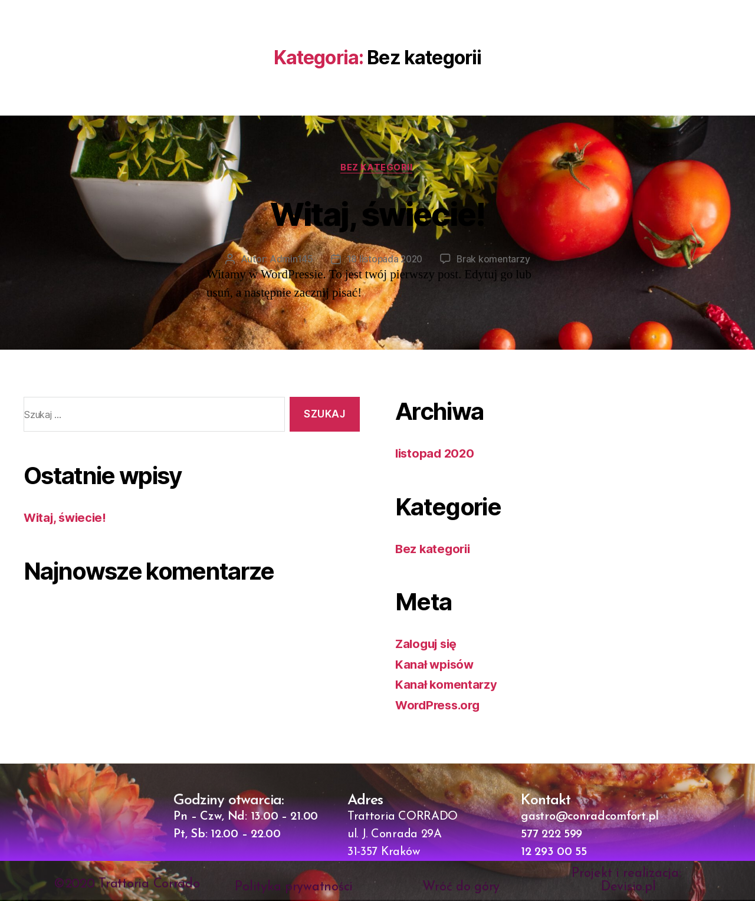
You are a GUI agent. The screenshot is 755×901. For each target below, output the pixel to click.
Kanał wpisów (435, 665)
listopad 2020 (436, 454)
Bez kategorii (377, 168)
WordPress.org (440, 706)
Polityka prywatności (294, 888)
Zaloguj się (428, 644)
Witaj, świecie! (377, 213)
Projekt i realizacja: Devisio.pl (628, 881)
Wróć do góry (461, 888)
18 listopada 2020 (383, 260)
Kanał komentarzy (447, 685)
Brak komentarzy (495, 260)
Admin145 (289, 260)
